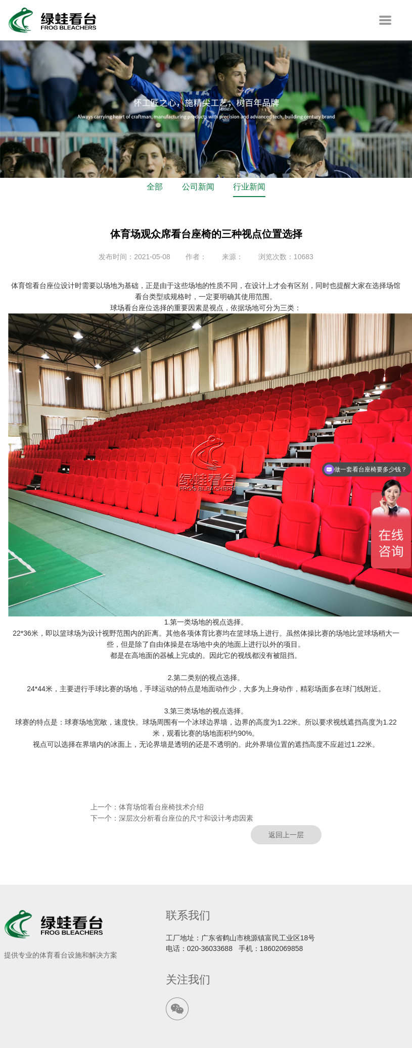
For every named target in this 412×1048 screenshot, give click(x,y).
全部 (155, 186)
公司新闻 (198, 186)
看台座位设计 (53, 285)
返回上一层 (286, 835)
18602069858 (281, 948)
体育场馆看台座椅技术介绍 (161, 807)
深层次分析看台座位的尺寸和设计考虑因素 (186, 818)
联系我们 (188, 915)
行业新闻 (249, 186)
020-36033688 (210, 948)
